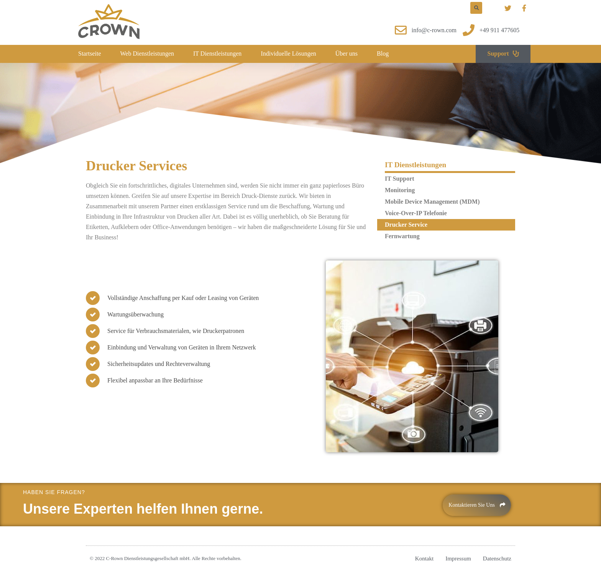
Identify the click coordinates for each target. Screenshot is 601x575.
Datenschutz (497, 558)
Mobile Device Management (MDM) (432, 201)
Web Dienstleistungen (147, 53)
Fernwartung (402, 236)
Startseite (89, 53)
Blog (383, 53)
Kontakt (424, 558)
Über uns (346, 53)
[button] (503, 54)
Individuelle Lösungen (288, 53)
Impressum (458, 558)
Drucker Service (406, 224)
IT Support (399, 178)
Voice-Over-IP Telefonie (416, 213)
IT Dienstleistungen (217, 53)
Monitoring (400, 190)
